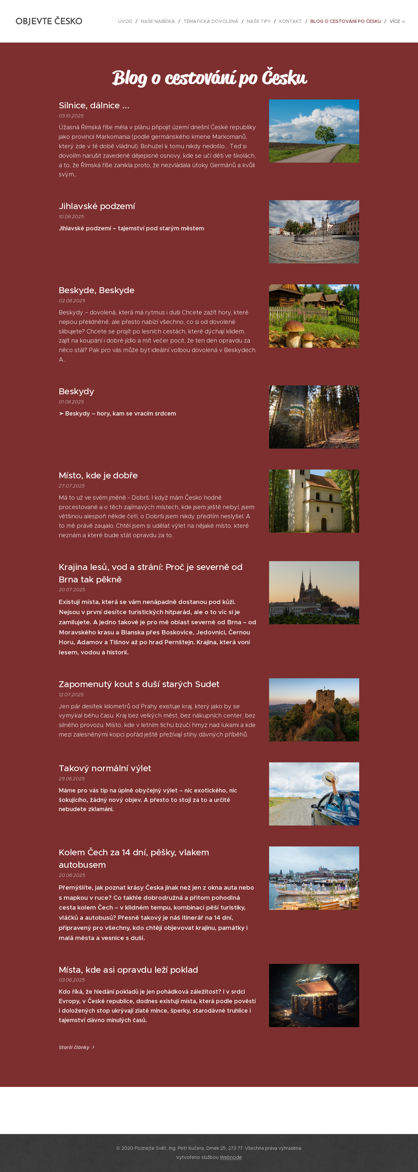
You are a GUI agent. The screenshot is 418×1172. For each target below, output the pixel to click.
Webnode (231, 1157)
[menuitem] (127, 21)
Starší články (74, 1047)
